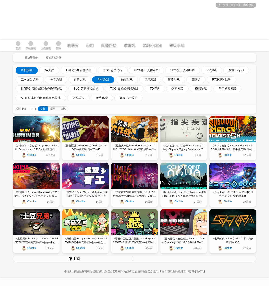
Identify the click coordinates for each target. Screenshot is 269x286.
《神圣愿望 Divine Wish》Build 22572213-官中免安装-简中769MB (85, 147)
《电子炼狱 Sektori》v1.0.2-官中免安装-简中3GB (232, 240)
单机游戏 (27, 70)
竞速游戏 (150, 79)
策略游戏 (174, 79)
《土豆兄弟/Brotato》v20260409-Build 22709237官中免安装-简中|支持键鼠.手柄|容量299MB (36, 240)
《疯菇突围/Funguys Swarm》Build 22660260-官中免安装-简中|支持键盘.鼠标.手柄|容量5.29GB (85, 240)
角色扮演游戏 (227, 88)
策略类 (195, 79)
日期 (42, 108)
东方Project (236, 70)
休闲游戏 (177, 88)
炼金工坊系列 (128, 97)
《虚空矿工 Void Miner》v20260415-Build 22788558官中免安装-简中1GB (85, 194)
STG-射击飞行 (112, 70)
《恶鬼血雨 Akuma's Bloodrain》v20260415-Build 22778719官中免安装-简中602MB (36, 194)
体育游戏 (56, 79)
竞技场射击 (31, 57)
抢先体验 (102, 97)
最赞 (52, 108)
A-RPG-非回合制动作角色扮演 (41, 97)
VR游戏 (212, 70)
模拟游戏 (201, 88)
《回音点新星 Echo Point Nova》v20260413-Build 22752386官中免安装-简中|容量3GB (184, 194)
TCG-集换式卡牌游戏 (124, 88)
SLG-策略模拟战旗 (86, 88)
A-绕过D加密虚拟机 (79, 70)
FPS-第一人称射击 (146, 70)
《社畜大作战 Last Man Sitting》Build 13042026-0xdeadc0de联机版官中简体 (134, 147)
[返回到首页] (16, 55)
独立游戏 (127, 79)
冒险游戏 (80, 79)
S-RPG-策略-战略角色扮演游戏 (41, 88)
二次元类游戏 (29, 79)
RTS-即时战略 (221, 79)
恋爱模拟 (78, 97)
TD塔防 (155, 88)
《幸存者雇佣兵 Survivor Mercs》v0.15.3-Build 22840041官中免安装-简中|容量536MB (232, 147)
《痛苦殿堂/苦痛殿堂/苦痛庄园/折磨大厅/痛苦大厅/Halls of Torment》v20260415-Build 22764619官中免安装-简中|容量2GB (134, 194)
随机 (63, 108)
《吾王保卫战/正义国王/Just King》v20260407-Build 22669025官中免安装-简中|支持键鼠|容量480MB (134, 240)
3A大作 (49, 70)
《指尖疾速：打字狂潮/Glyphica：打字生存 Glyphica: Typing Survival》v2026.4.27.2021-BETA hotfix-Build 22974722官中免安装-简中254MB (183, 147)
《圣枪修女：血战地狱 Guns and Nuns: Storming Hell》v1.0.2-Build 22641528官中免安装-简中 (183, 240)
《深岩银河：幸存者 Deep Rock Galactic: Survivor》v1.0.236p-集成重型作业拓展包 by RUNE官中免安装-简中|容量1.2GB (36, 147)
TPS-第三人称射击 (182, 70)
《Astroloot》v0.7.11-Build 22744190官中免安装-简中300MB (232, 194)
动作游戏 (103, 79)
